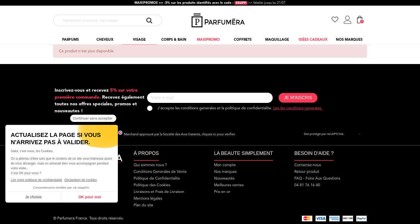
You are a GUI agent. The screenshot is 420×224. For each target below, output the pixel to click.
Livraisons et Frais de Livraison (159, 192)
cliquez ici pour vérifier (218, 134)
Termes (366, 134)
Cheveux (104, 40)
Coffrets (243, 40)
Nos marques (349, 40)
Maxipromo (208, 40)
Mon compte (225, 165)
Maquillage (277, 40)
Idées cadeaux (313, 40)
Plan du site (143, 205)
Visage (139, 40)
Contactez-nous (307, 165)
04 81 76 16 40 (307, 185)
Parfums (70, 40)
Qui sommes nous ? (150, 165)
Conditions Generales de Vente (160, 172)
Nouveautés (224, 178)
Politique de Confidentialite (157, 178)
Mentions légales (148, 198)
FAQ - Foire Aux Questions (317, 178)
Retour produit (306, 172)
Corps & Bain (173, 40)
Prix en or (222, 192)
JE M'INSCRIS (298, 97)
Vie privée (351, 134)
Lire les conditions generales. (297, 108)
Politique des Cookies (152, 185)
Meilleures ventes (228, 185)
